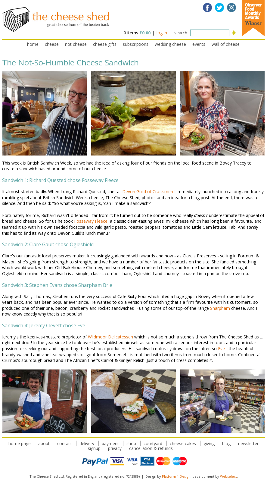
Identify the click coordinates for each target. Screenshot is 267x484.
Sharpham (220, 308)
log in (162, 33)
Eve (221, 348)
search (180, 33)
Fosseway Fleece (90, 221)
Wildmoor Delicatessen (110, 337)
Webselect (228, 476)
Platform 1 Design (176, 476)
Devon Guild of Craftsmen (147, 191)
